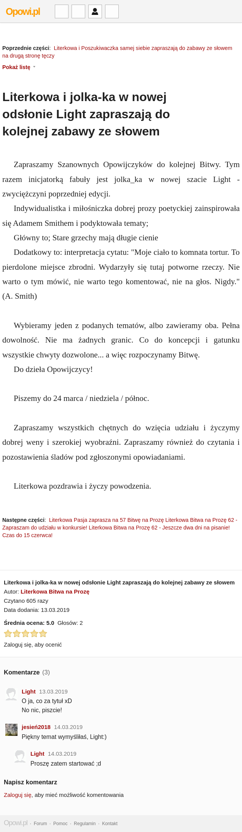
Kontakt (110, 823)
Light (29, 691)
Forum (40, 823)
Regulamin (85, 823)
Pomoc (60, 823)
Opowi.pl (23, 11)
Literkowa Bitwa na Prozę (55, 591)
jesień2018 (36, 727)
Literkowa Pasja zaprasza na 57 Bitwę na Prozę (106, 520)
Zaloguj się (18, 795)
